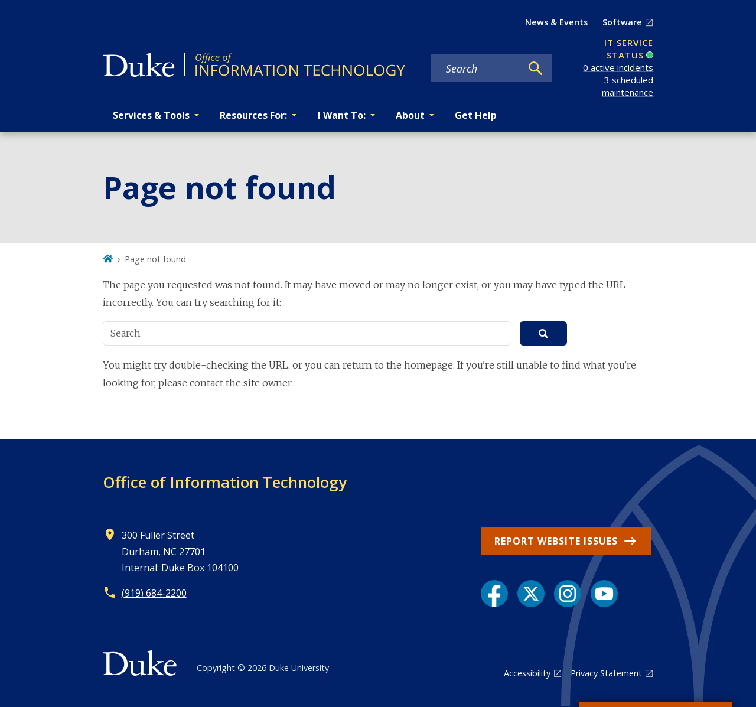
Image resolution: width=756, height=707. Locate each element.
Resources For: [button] (253, 115)
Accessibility (527, 673)
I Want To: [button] (342, 115)
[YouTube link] (604, 593)
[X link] (531, 593)
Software (622, 22)
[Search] (535, 69)
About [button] (410, 115)
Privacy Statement (606, 673)
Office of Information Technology (225, 482)
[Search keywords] (475, 68)
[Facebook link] (494, 593)
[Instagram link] (567, 593)
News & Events (556, 22)
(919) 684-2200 (154, 593)
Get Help (476, 115)
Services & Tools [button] (151, 115)
